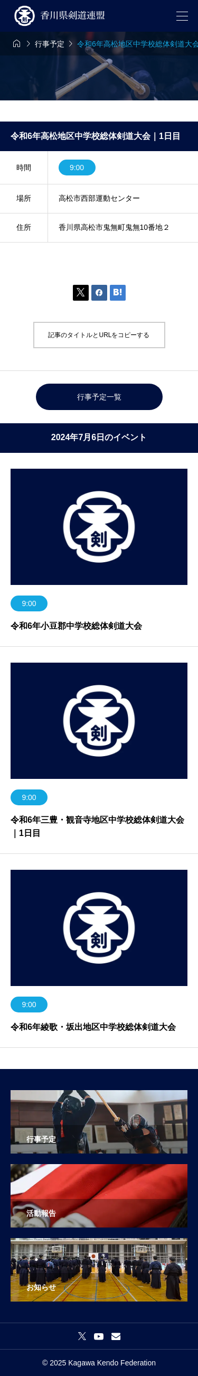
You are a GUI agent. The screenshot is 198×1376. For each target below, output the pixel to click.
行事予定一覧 (99, 397)
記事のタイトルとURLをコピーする (98, 335)
